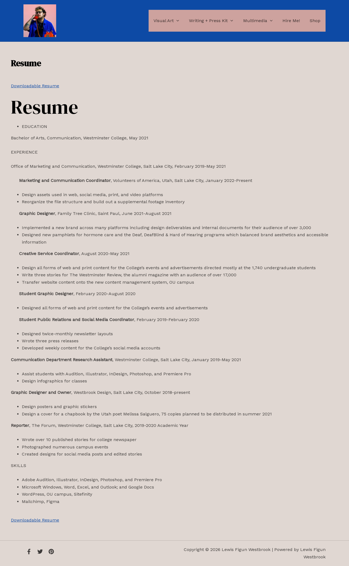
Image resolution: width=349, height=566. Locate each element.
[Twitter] (40, 551)
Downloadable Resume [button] (35, 85)
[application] (182, 21)
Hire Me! (293, 20)
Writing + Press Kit (216, 21)
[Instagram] (51, 551)
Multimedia (261, 21)
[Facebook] (28, 551)
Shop (316, 20)
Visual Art (172, 21)
